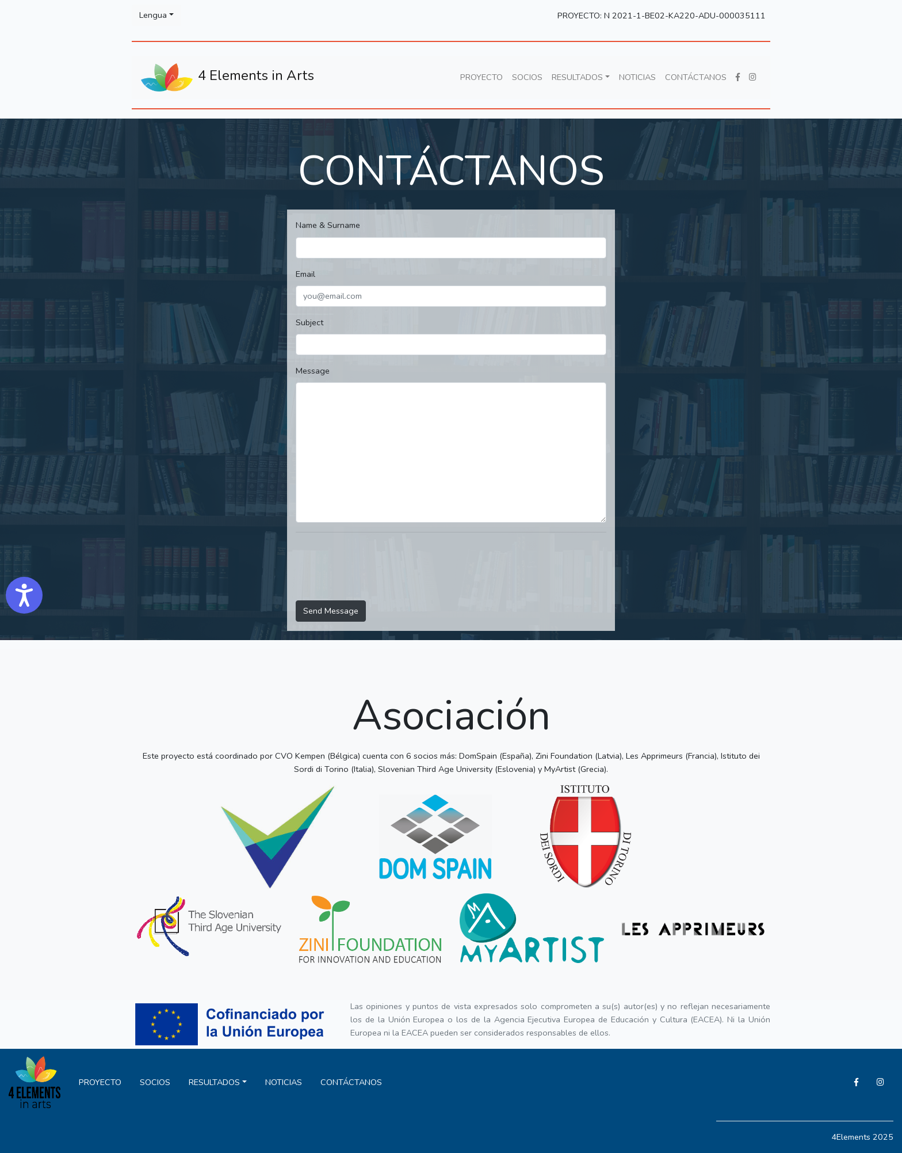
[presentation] (383, 568)
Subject (309, 322)
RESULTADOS (577, 77)
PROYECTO (481, 77)
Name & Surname (328, 225)
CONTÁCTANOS (696, 77)
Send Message (330, 611)
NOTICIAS (637, 77)
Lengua (153, 15)
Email (305, 274)
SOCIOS (527, 77)
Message (313, 370)
